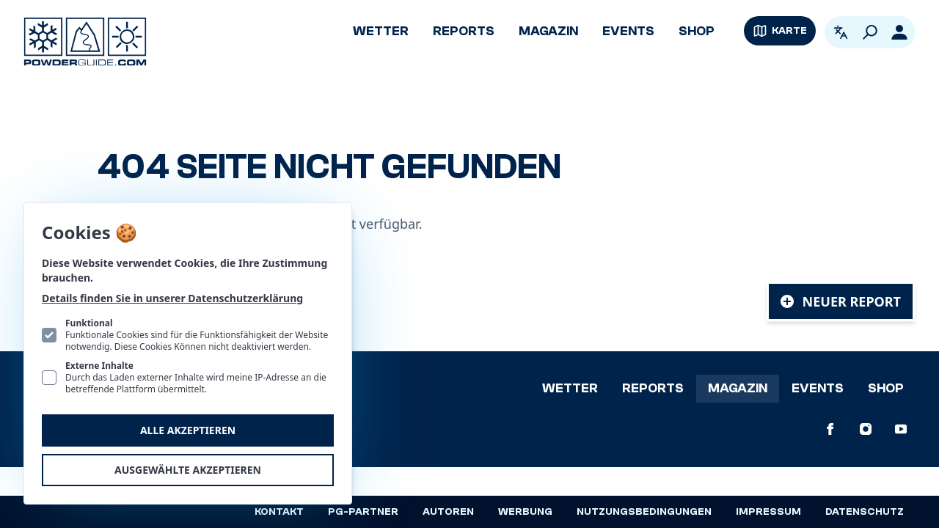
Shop (697, 31)
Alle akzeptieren (187, 430)
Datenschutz (864, 512)
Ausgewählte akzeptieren (187, 470)
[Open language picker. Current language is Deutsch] (840, 32)
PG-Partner (363, 512)
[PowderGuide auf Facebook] (830, 429)
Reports (463, 31)
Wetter (381, 31)
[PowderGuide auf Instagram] (865, 429)
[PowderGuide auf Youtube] (901, 429)
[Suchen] (870, 32)
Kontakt (279, 512)
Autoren (448, 512)
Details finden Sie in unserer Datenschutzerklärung (172, 298)
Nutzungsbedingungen (644, 512)
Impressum (768, 512)
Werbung (525, 512)
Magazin (548, 31)
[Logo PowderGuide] (85, 42)
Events (628, 31)
